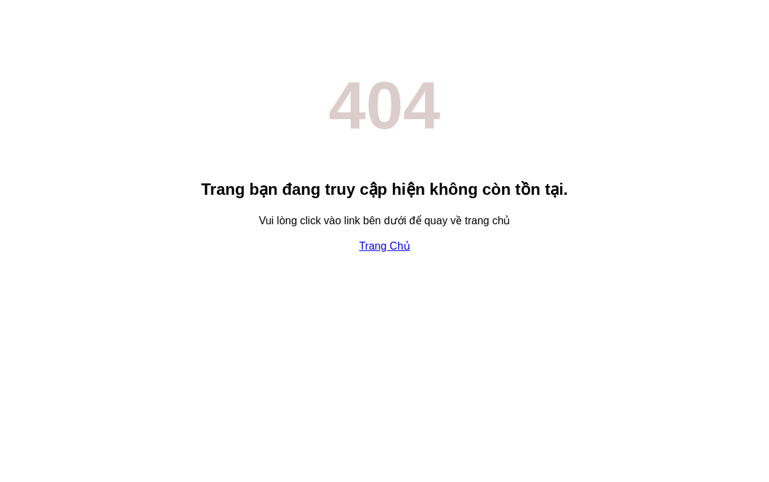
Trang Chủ (384, 246)
